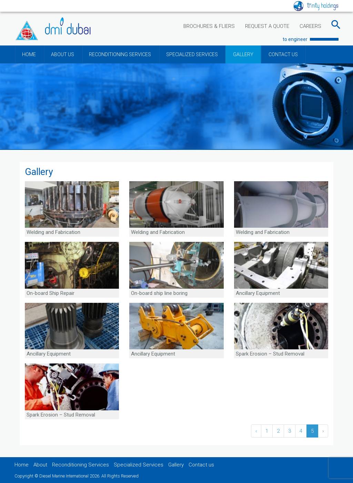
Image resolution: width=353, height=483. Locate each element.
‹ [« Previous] (256, 431)
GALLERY (243, 54)
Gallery (176, 465)
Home (21, 465)
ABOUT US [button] (62, 54)
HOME (29, 54)
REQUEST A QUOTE (267, 26)
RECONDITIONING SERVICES (120, 54)
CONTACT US (283, 54)
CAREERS (310, 26)
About (40, 465)
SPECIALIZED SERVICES (192, 54)
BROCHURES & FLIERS (209, 26)
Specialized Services (138, 465)
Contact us (201, 465)
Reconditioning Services (80, 465)
